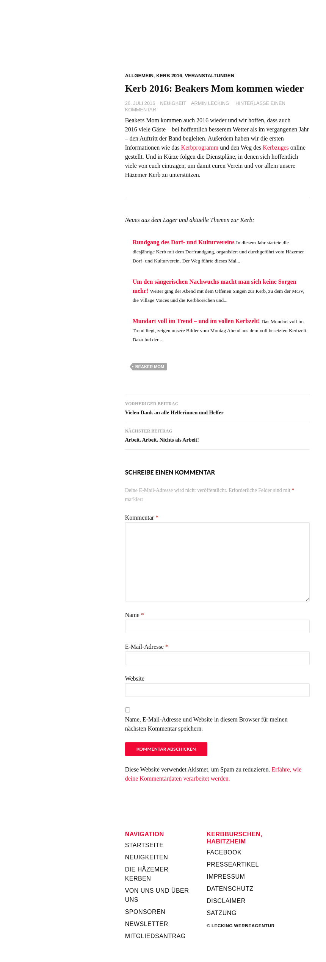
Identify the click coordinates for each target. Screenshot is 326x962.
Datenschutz (230, 888)
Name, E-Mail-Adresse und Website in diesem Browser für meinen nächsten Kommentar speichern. (206, 724)
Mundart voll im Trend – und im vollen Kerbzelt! (196, 321)
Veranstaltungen (209, 75)
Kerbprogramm (200, 147)
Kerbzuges (275, 147)
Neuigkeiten (146, 857)
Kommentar (141, 517)
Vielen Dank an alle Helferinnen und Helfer (217, 407)
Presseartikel (233, 864)
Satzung (222, 913)
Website (134, 678)
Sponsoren (145, 912)
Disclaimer (226, 901)
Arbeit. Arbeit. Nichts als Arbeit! (217, 434)
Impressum (226, 876)
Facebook (224, 852)
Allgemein (139, 75)
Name (134, 615)
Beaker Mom (149, 366)
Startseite (144, 845)
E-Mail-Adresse (146, 646)
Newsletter (146, 924)
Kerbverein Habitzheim (217, 45)
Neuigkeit (173, 103)
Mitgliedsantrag (155, 936)
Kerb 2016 (169, 75)
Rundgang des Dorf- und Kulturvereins (184, 242)
